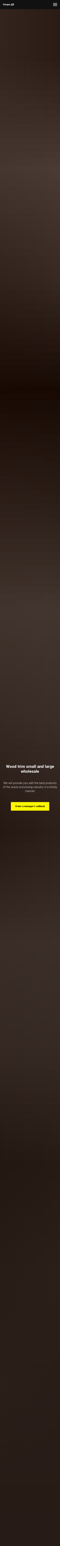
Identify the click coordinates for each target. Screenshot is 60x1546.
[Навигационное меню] (55, 4)
